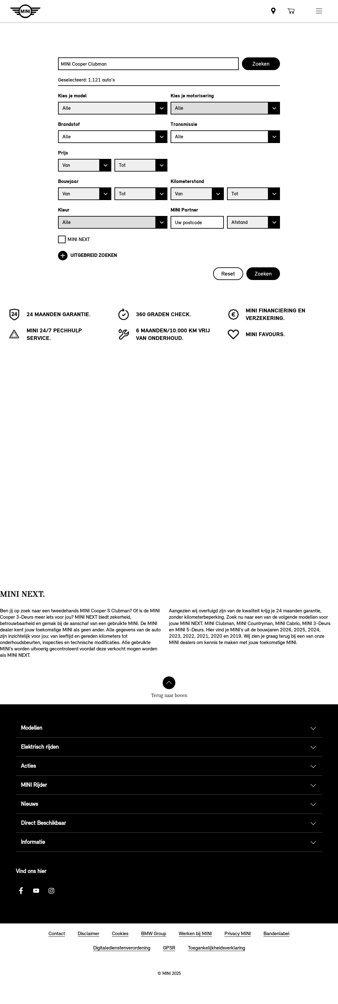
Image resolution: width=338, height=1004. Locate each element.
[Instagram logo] (51, 891)
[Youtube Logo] (36, 891)
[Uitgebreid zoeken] (169, 255)
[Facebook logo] (21, 891)
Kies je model (72, 96)
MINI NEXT (79, 239)
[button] (319, 11)
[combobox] (148, 63)
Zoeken (263, 273)
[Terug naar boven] (169, 682)
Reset (228, 273)
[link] (273, 11)
